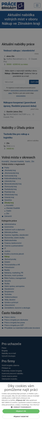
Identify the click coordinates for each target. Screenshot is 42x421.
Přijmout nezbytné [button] (21, 417)
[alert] (21, 210)
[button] (21, 407)
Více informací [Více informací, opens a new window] (34, 405)
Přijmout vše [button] (21, 411)
